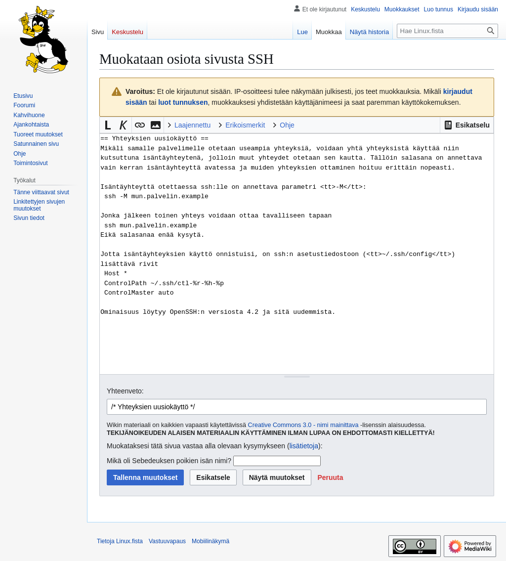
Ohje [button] (287, 125)
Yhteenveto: (125, 391)
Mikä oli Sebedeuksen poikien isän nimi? (169, 461)
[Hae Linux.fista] (447, 31)
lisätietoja (304, 446)
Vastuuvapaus (167, 541)
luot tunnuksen (183, 102)
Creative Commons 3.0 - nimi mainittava (303, 425)
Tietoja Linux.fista (120, 541)
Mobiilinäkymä (210, 541)
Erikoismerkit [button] (245, 125)
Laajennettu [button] (192, 125)
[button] (466, 125)
